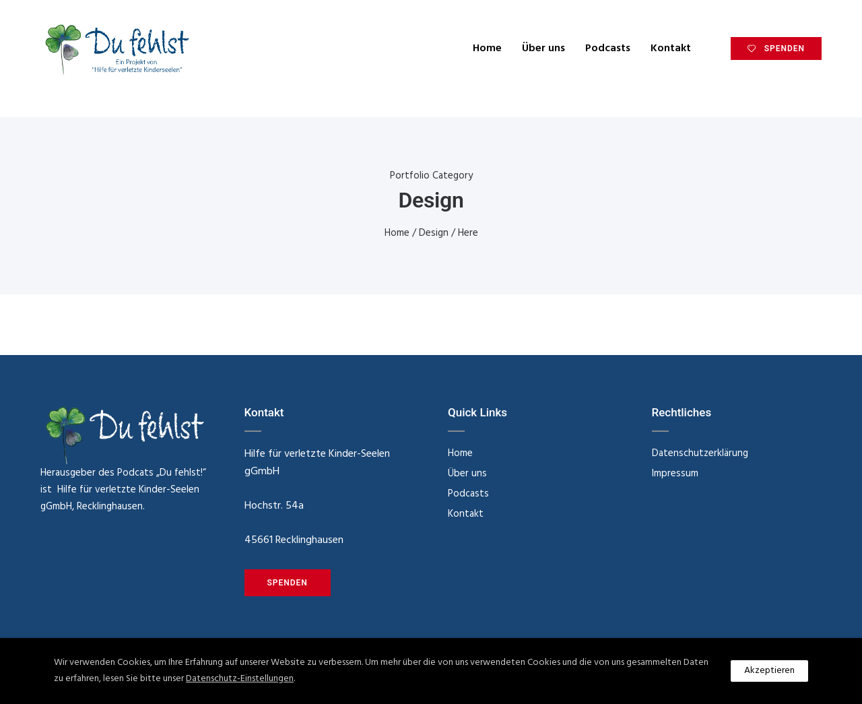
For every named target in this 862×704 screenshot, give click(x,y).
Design (434, 233)
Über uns (543, 48)
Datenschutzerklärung (700, 453)
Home (487, 48)
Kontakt (671, 48)
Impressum (675, 474)
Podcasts (607, 48)
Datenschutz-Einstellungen (240, 678)
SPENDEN (776, 48)
